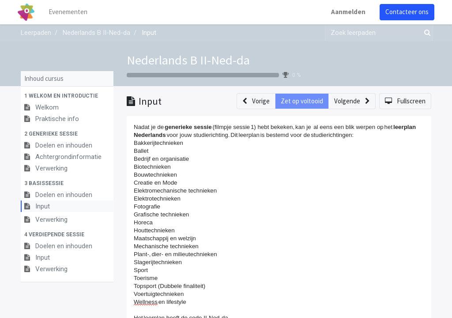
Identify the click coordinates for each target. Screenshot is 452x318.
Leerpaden (36, 33)
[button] (67, 96)
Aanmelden (345, 12)
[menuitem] (71, 12)
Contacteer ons (404, 12)
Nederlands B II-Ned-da (188, 60)
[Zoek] (425, 33)
